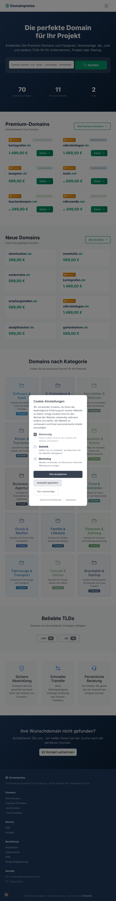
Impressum (71, 500)
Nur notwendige (46, 491)
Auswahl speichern (47, 482)
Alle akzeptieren (58, 474)
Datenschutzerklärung (50, 500)
